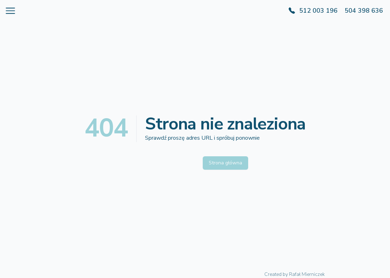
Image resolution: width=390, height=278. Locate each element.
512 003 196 (318, 10)
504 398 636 (364, 10)
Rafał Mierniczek (307, 274)
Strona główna (225, 162)
